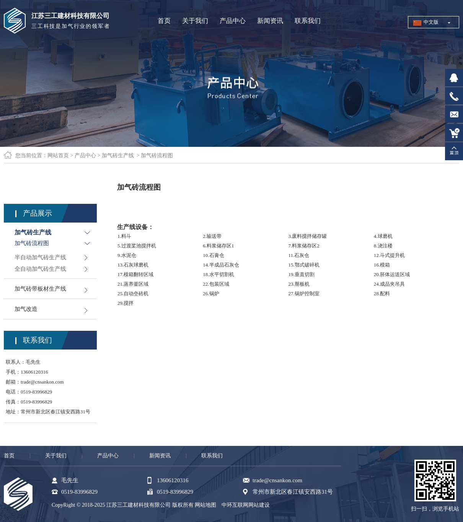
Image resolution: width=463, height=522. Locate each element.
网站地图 (205, 505)
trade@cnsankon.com (42, 382)
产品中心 (85, 155)
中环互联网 (235, 505)
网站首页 (58, 155)
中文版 (431, 22)
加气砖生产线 (118, 155)
